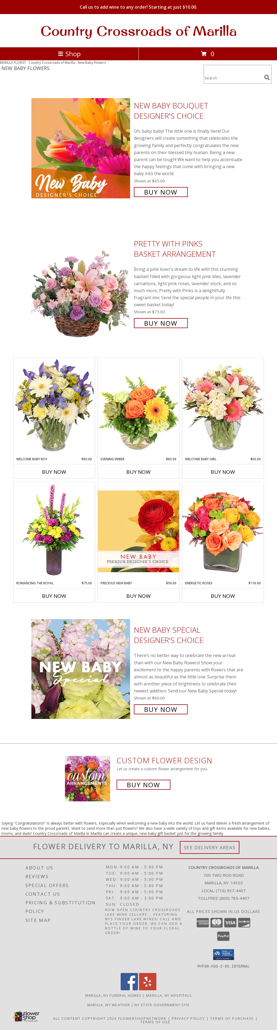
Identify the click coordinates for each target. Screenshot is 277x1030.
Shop (69, 53)
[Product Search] (233, 78)
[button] (223, 954)
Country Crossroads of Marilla (139, 30)
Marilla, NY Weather (108, 1004)
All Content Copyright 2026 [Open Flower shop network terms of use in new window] (85, 1018)
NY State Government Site (162, 1004)
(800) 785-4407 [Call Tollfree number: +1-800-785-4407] (234, 898)
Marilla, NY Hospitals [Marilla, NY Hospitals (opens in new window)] (169, 995)
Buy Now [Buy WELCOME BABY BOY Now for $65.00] (54, 471)
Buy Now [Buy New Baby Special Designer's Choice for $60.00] (160, 709)
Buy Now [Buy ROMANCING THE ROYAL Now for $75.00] (54, 595)
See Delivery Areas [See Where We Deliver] (210, 847)
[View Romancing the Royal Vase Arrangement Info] (54, 531)
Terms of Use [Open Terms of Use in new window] (155, 1021)
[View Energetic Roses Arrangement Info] (222, 531)
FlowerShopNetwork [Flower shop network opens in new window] (142, 1018)
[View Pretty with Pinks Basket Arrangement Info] (81, 282)
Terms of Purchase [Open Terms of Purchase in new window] (232, 1018)
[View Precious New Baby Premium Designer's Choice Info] (138, 531)
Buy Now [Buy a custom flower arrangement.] (143, 784)
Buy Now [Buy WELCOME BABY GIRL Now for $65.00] (223, 471)
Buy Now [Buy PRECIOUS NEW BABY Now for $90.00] (138, 595)
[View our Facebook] (129, 988)
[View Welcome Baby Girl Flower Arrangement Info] (222, 407)
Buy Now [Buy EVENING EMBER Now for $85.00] (138, 471)
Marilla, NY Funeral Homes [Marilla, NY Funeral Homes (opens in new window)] (113, 995)
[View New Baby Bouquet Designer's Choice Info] (81, 148)
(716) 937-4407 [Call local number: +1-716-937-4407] (231, 890)
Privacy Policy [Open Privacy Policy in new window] (188, 1018)
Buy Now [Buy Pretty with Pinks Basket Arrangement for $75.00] (160, 323)
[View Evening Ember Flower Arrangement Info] (138, 407)
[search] (267, 78)
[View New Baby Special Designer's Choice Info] (81, 669)
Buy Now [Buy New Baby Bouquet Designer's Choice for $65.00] (160, 192)
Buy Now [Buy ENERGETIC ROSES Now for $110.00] (223, 595)
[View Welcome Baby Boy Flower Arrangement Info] (54, 407)
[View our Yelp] (147, 988)
